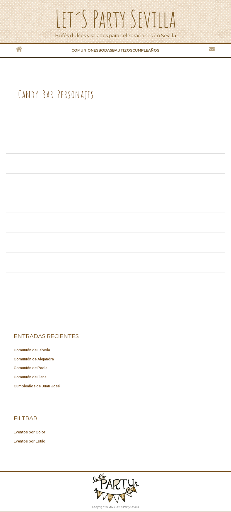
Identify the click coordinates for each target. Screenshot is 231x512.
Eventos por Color (29, 432)
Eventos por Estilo (29, 441)
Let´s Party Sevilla (115, 18)
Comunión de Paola (30, 367)
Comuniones (84, 50)
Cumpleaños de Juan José (37, 386)
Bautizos (122, 50)
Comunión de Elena (30, 376)
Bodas (105, 50)
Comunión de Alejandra (34, 359)
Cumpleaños (145, 50)
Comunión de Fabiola (32, 349)
